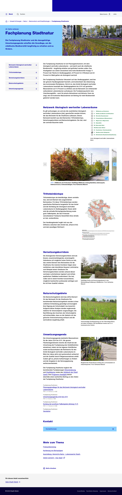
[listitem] (22, 66)
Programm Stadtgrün (59, 374)
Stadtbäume (50, 372)
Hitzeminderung (70, 370)
